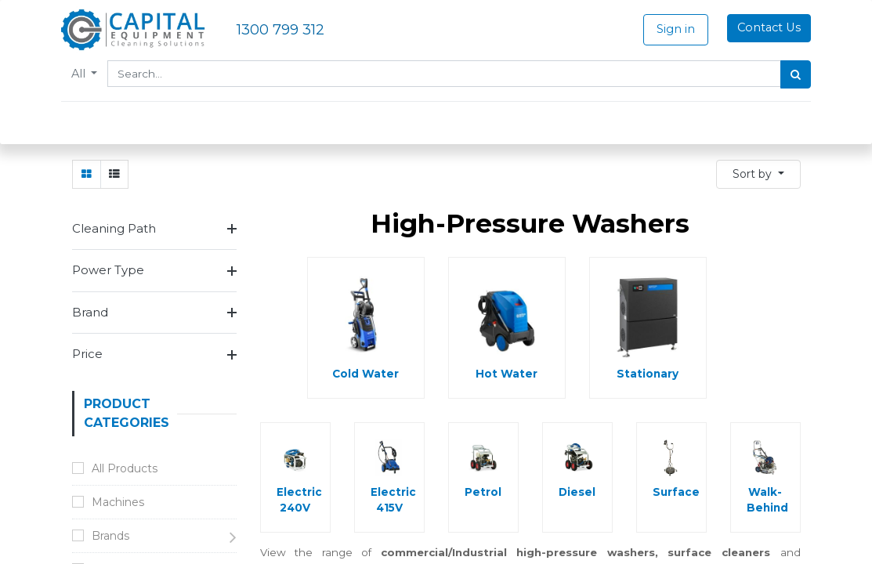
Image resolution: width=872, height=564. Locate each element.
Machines (118, 502)
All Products (124, 468)
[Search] (785, 74)
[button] (758, 174)
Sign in (665, 29)
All (91, 74)
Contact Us (758, 27)
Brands (110, 536)
